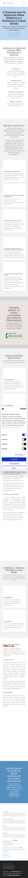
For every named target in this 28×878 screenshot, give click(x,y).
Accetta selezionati (14, 463)
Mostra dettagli (19, 454)
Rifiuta (14, 468)
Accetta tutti (14, 459)
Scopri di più (14, 34)
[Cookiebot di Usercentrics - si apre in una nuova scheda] (20, 409)
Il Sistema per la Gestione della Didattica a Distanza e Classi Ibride (14, 17)
